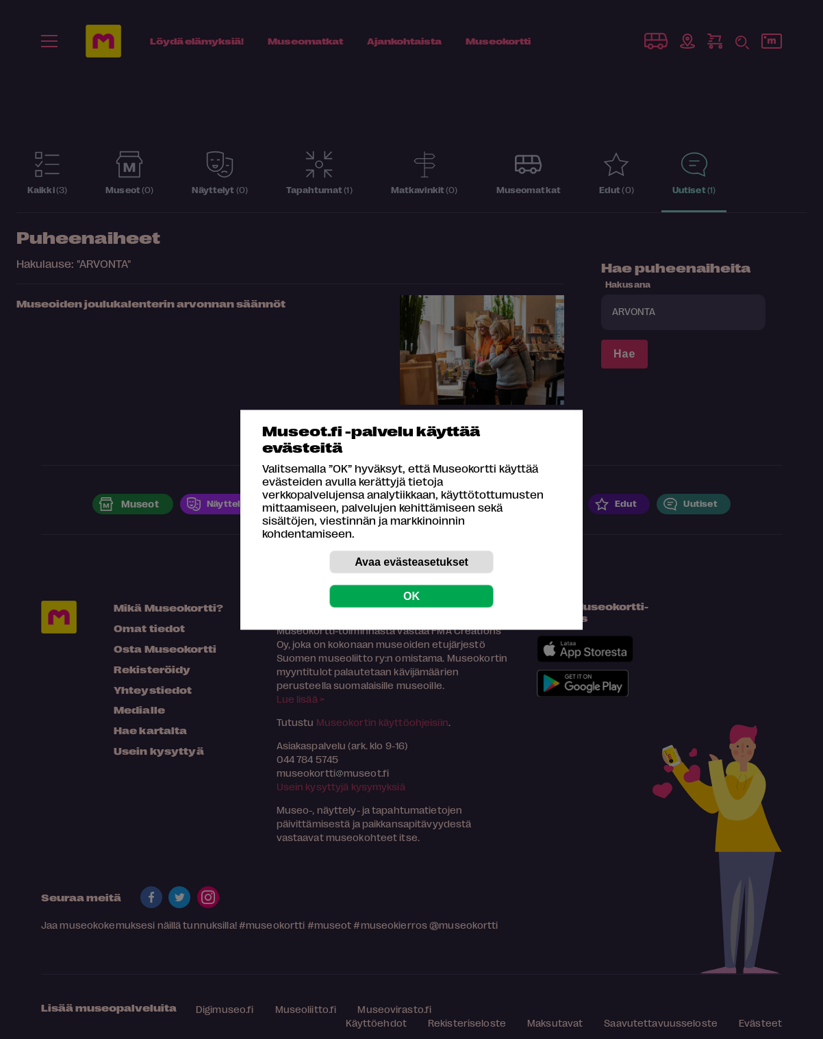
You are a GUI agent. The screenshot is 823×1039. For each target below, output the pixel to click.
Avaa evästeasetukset (411, 561)
